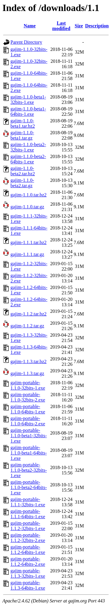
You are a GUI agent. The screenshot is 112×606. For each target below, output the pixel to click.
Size (79, 25)
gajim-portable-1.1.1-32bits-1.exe (27, 502)
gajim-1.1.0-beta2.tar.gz (22, 183)
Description (97, 25)
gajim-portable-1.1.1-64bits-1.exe (27, 514)
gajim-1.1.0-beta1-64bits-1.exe (28, 111)
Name (30, 25)
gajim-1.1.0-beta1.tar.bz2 (22, 123)
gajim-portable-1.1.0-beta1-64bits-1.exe (28, 453)
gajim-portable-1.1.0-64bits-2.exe (27, 421)
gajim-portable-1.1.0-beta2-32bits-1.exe (28, 470)
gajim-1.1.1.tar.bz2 (28, 242)
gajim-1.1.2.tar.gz (27, 325)
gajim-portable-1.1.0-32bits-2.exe (27, 397)
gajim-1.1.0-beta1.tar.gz (22, 135)
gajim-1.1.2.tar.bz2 (28, 313)
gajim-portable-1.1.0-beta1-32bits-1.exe (28, 435)
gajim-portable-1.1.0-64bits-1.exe (27, 409)
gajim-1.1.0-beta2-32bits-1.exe (28, 147)
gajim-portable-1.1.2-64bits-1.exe (27, 549)
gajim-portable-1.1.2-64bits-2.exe (27, 561)
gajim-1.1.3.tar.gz (27, 373)
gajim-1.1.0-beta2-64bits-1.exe (28, 159)
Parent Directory (26, 42)
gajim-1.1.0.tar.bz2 (28, 194)
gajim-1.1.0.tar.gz (27, 206)
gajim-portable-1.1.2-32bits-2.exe (27, 537)
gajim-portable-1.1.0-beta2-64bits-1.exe (28, 487)
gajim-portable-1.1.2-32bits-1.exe (27, 526)
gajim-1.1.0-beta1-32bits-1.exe (28, 99)
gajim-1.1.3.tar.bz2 (28, 361)
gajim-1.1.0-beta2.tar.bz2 (22, 171)
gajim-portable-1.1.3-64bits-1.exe (27, 585)
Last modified (61, 26)
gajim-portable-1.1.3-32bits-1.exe (27, 573)
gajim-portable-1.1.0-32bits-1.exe (27, 385)
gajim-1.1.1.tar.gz (27, 254)
